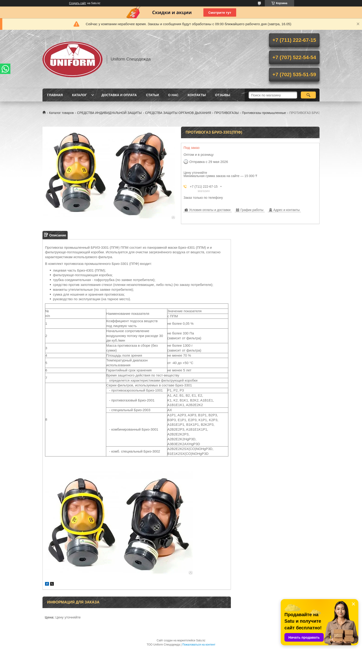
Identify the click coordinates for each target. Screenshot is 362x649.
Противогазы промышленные (264, 113)
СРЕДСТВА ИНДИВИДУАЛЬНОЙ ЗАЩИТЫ (109, 113)
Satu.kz (200, 640)
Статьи (152, 95)
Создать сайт (77, 3)
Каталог (79, 95)
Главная (55, 95)
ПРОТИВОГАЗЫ (226, 113)
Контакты (197, 95)
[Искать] (308, 95)
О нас (173, 95)
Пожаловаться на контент (198, 644)
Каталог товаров (61, 113)
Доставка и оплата (119, 95)
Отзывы (222, 95)
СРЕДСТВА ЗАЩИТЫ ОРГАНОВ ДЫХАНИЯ (178, 113)
